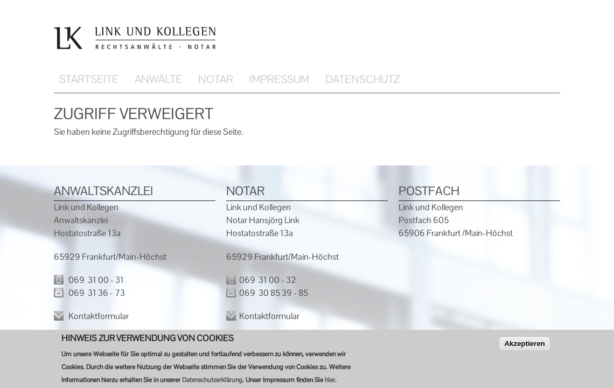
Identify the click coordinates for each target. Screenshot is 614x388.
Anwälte (158, 79)
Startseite (88, 79)
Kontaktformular (98, 316)
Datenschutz (362, 79)
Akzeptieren (524, 345)
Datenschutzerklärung (212, 381)
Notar (215, 79)
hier (330, 381)
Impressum (279, 79)
